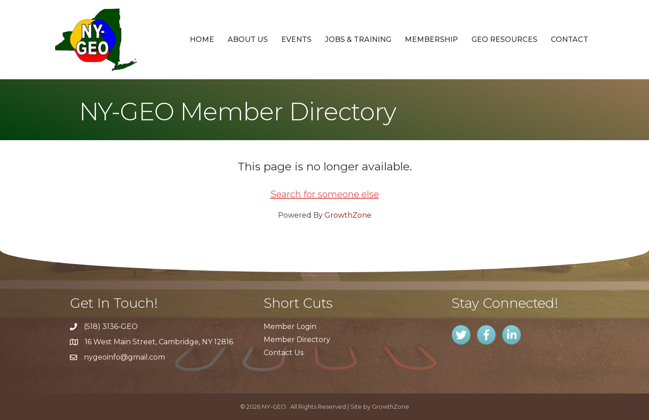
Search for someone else (324, 194)
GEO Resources (504, 39)
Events (296, 39)
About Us (248, 39)
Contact (569, 39)
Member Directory (297, 339)
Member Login (290, 326)
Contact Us (283, 352)
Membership (431, 39)
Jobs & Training (358, 39)
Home (202, 39)
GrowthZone (347, 215)
